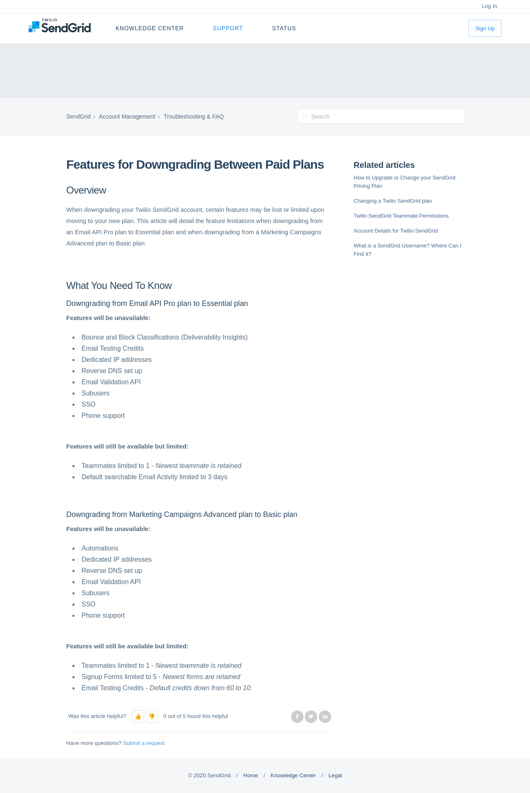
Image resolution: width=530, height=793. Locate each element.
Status (284, 28)
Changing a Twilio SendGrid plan (393, 201)
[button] (138, 716)
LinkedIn (325, 717)
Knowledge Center (150, 28)
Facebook (297, 717)
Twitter (311, 717)
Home (250, 775)
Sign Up (484, 28)
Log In (489, 6)
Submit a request (144, 743)
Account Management (127, 116)
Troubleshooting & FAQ (194, 116)
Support (228, 28)
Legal (335, 775)
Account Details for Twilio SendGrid (396, 231)
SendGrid (78, 116)
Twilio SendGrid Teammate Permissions (401, 216)
